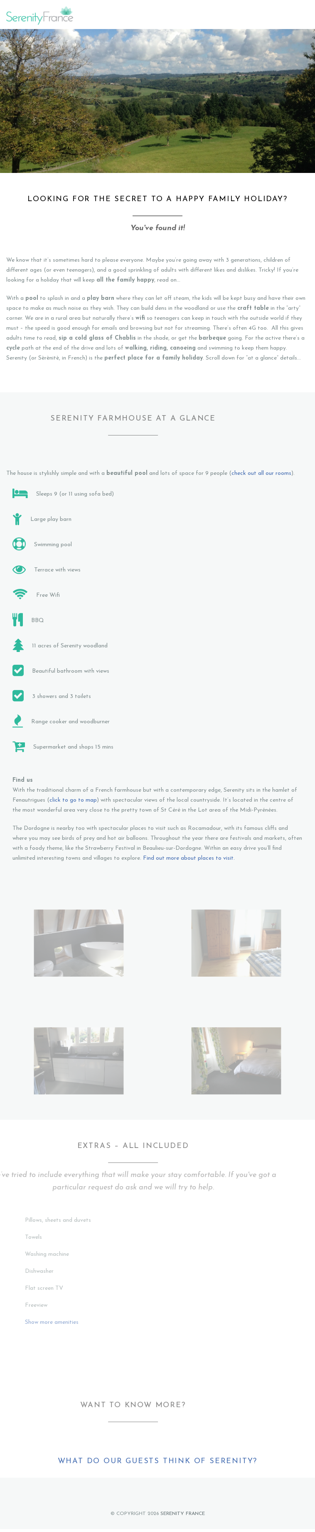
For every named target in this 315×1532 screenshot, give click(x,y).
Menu (303, 15)
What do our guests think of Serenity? (158, 1461)
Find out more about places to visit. (189, 858)
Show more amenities (52, 1322)
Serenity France (182, 1513)
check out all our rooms (261, 473)
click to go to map (73, 800)
